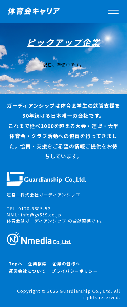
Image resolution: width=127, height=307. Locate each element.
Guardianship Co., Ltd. (86, 291)
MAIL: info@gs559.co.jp (34, 214)
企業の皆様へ (66, 263)
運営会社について (27, 271)
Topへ (15, 263)
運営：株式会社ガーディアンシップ (43, 194)
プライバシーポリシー (74, 271)
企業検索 (37, 263)
